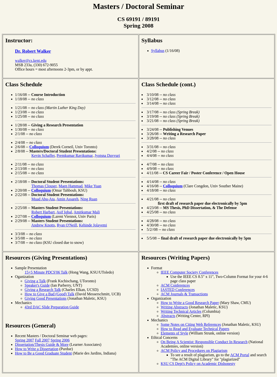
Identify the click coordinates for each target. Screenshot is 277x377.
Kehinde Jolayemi (93, 225)
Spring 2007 (24, 340)
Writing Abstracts (174, 307)
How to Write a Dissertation (36, 349)
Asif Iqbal (64, 212)
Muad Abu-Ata (43, 199)
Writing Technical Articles (181, 311)
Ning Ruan (88, 199)
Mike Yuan (92, 186)
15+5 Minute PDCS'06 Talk (46, 272)
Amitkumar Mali (87, 212)
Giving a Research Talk (43, 290)
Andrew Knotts (43, 225)
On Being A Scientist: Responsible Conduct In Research (204, 342)
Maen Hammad (70, 186)
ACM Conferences (175, 285)
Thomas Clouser (44, 186)
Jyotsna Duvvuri (107, 155)
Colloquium (39, 147)
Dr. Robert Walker (33, 51)
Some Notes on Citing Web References (191, 324)
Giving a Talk (35, 281)
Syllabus (152, 40)
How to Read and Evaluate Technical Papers (195, 329)
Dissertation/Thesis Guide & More (42, 344)
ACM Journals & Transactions (184, 294)
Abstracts (168, 316)
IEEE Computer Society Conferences (190, 272)
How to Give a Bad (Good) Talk (49, 294)
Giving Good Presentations (45, 298)
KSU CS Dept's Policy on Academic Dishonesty (198, 364)
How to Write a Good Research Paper (190, 303)
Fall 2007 (42, 340)
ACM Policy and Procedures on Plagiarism (194, 350)
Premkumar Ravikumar (74, 155)
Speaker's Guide (37, 285)
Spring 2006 (60, 340)
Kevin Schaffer (43, 155)
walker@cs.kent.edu (30, 60)
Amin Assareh (67, 199)
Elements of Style (174, 333)
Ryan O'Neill (67, 225)
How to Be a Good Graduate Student (43, 353)
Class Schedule (23, 84)
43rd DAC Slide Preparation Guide (52, 307)
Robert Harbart (43, 212)
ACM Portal (239, 355)
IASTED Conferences (178, 290)
